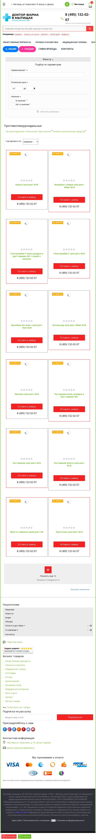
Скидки (27, 49)
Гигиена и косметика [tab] (46, 42)
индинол (65, 34)
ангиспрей (55, 34)
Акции (10, 49)
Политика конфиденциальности (70, 820)
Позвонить (24, 836)
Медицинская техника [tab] (75, 42)
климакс (18, 34)
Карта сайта (17, 820)
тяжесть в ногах (31, 34)
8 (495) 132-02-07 (27, 203)
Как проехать (9, 836)
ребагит (44, 34)
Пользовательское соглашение (36, 820)
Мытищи (79, 4)
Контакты (67, 48)
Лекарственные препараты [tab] (17, 42)
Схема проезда (47, 48)
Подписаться (75, 717)
